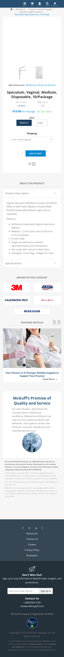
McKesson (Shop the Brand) (40, 85)
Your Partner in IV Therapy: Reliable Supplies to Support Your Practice (32, 374)
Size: (32, 117)
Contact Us (32, 539)
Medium (24, 122)
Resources (32, 533)
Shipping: (32, 133)
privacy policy (35, 644)
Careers (32, 544)
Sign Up (46, 591)
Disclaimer (32, 555)
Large (40, 122)
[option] (22, 73)
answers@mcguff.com (32, 606)
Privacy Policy (32, 550)
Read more (49, 379)
